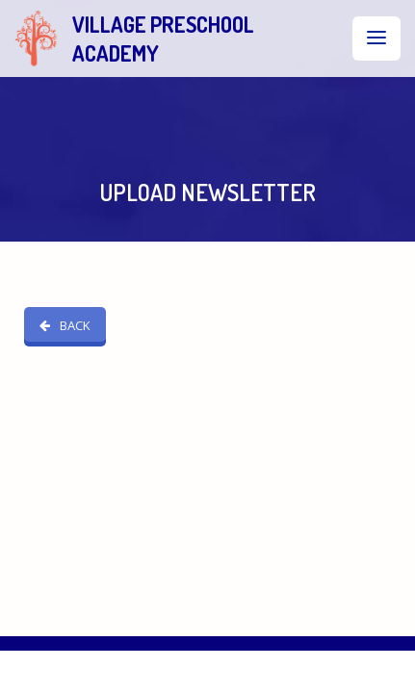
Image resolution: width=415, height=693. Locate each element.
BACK (65, 295)
